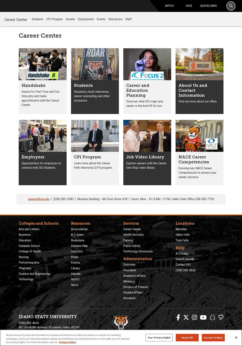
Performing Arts (29, 263)
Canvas (75, 274)
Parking (128, 240)
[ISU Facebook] (178, 317)
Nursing (24, 257)
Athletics (129, 281)
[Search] (230, 8)
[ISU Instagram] (194, 317)
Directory (77, 251)
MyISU (75, 279)
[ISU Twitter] (186, 317)
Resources (115, 23)
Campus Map (79, 246)
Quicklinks (208, 8)
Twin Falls (182, 240)
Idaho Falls (183, 235)
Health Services (133, 235)
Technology (26, 279)
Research (129, 298)
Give (189, 8)
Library (75, 268)
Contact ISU (183, 265)
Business (25, 235)
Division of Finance (135, 287)
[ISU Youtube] (203, 317)
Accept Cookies (213, 337)
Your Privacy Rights (159, 337)
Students (37, 23)
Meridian (181, 229)
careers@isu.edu (38, 203)
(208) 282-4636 (186, 270)
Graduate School (29, 246)
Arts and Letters (29, 229)
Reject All (187, 337)
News (75, 285)
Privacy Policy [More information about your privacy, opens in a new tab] (67, 342)
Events (101, 23)
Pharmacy (25, 268)
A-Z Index (77, 235)
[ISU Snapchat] (212, 317)
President (129, 270)
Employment (86, 23)
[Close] (236, 338)
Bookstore (77, 240)
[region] (121, 338)
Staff (128, 23)
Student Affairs (133, 292)
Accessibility (79, 229)
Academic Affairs (134, 276)
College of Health (30, 251)
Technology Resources (138, 251)
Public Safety (132, 246)
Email (74, 257)
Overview (129, 265)
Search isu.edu (185, 259)
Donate (70, 23)
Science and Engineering (34, 274)
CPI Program (54, 23)
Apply (169, 8)
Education (25, 240)
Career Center (15, 23)
